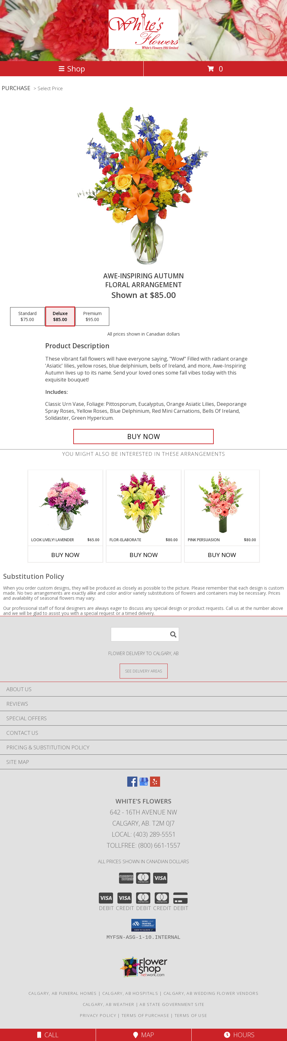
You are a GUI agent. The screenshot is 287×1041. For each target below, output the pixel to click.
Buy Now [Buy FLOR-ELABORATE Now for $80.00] (143, 555)
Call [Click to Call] (47, 1035)
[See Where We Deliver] (144, 671)
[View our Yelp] (155, 784)
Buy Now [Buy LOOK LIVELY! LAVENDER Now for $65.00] (65, 555)
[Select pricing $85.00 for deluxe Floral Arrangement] (60, 316)
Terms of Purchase (145, 1015)
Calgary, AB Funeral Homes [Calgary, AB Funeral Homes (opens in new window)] (62, 993)
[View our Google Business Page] (144, 784)
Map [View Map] (143, 1035)
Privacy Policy (98, 1015)
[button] (143, 925)
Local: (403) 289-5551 (144, 834)
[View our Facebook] (132, 784)
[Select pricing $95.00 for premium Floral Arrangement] (92, 316)
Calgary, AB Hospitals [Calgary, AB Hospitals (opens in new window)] (130, 993)
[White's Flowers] (143, 46)
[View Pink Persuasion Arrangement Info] (221, 504)
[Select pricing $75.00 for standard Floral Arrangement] (27, 316)
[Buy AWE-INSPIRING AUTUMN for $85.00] (143, 436)
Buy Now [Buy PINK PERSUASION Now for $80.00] (222, 555)
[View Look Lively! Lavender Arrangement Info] (65, 503)
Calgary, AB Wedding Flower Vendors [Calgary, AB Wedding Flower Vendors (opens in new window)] (211, 993)
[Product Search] (145, 634)
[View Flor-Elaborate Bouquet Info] (143, 504)
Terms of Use (191, 1015)
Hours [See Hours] (239, 1035)
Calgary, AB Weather (109, 1004)
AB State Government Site (172, 1004)
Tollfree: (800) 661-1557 (143, 845)
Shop (71, 68)
